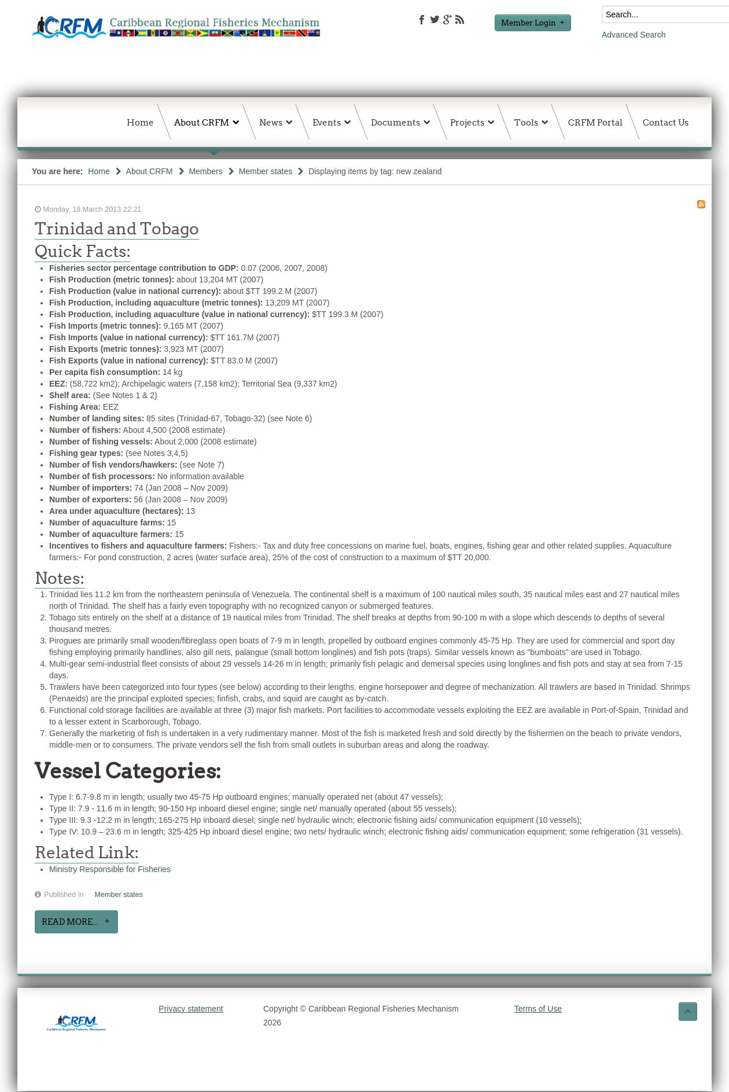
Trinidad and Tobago (117, 228)
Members (205, 171)
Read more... (70, 921)
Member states (266, 171)
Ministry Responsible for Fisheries (110, 869)
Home (98, 171)
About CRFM (149, 171)
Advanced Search (634, 34)
